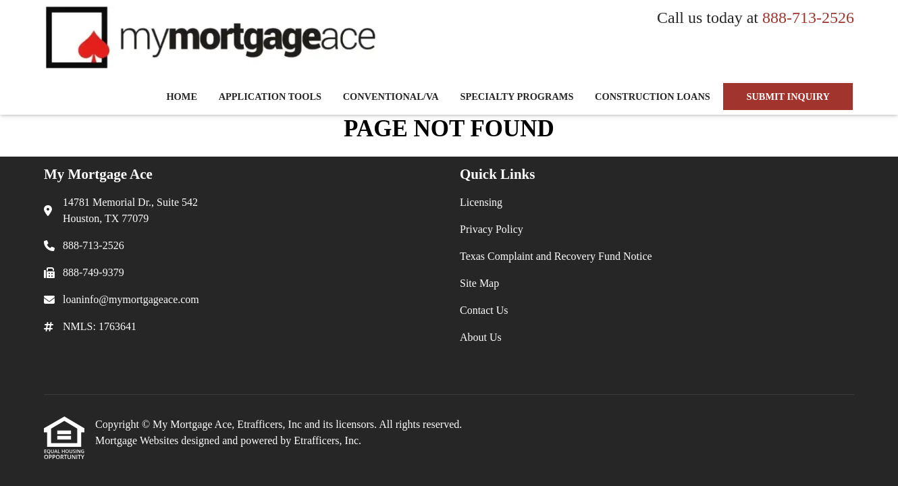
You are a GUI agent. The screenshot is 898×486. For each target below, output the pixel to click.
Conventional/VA (391, 96)
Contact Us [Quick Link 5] (484, 310)
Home (181, 96)
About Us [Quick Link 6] (481, 337)
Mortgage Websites (138, 440)
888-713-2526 (808, 17)
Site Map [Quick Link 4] (479, 283)
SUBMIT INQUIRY (788, 96)
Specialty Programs (516, 96)
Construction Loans (652, 96)
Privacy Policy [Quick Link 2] (491, 229)
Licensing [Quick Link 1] (481, 202)
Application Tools (270, 96)
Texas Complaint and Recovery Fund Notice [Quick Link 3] (556, 256)
